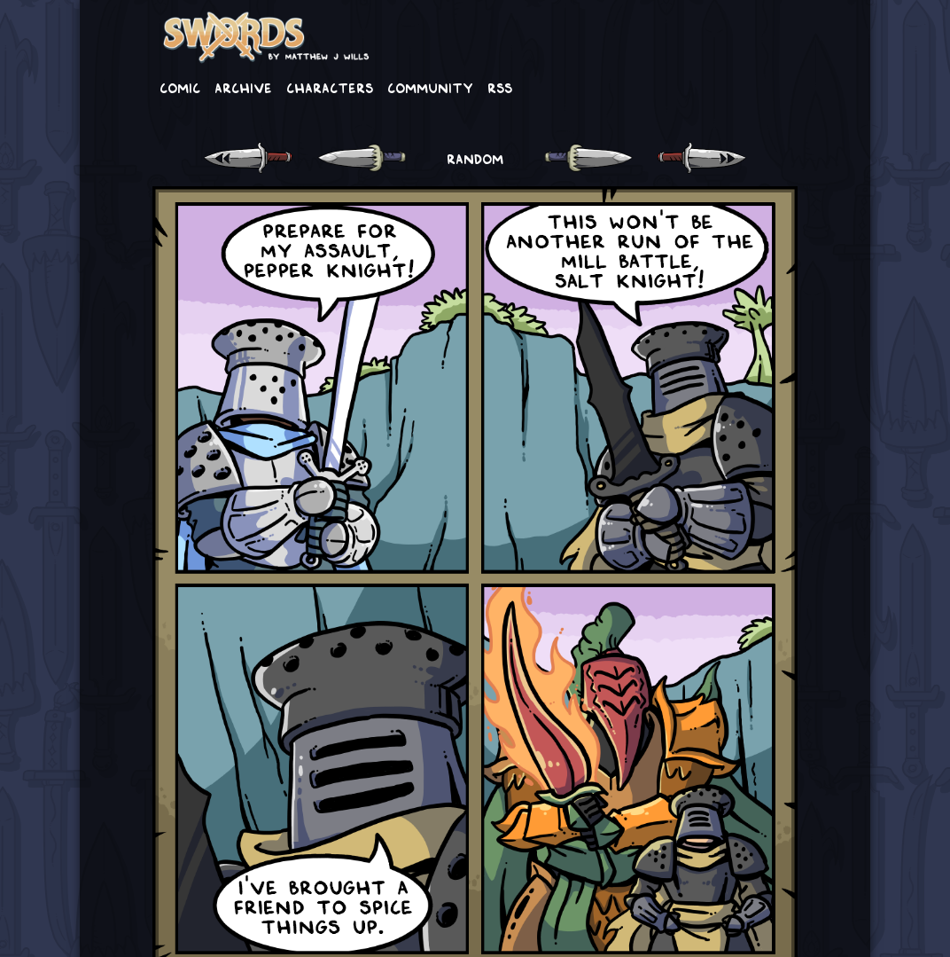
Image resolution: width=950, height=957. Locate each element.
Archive (243, 87)
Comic (180, 87)
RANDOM (475, 158)
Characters (329, 87)
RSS (499, 87)
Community (430, 87)
